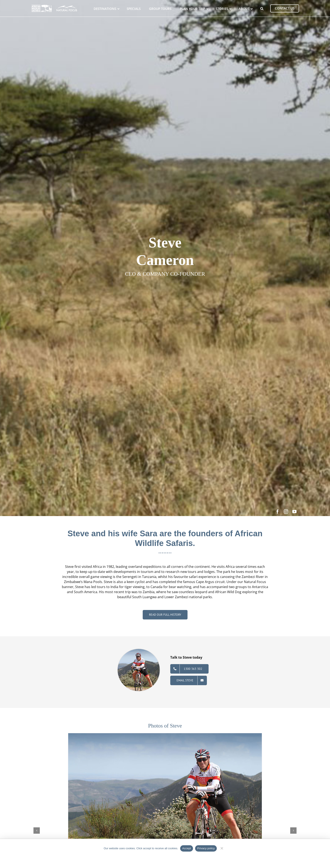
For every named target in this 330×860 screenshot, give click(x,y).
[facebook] (277, 512)
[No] (221, 847)
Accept (186, 848)
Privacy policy (206, 848)
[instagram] (286, 512)
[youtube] (294, 512)
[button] (36, 830)
